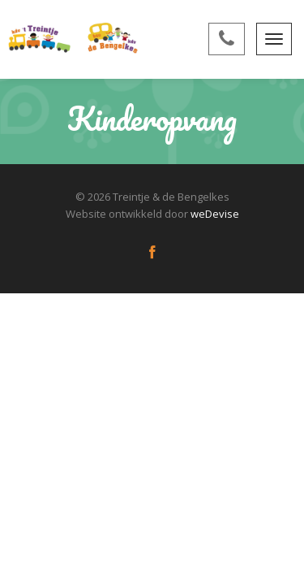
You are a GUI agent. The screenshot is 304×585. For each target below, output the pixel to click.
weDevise (215, 213)
